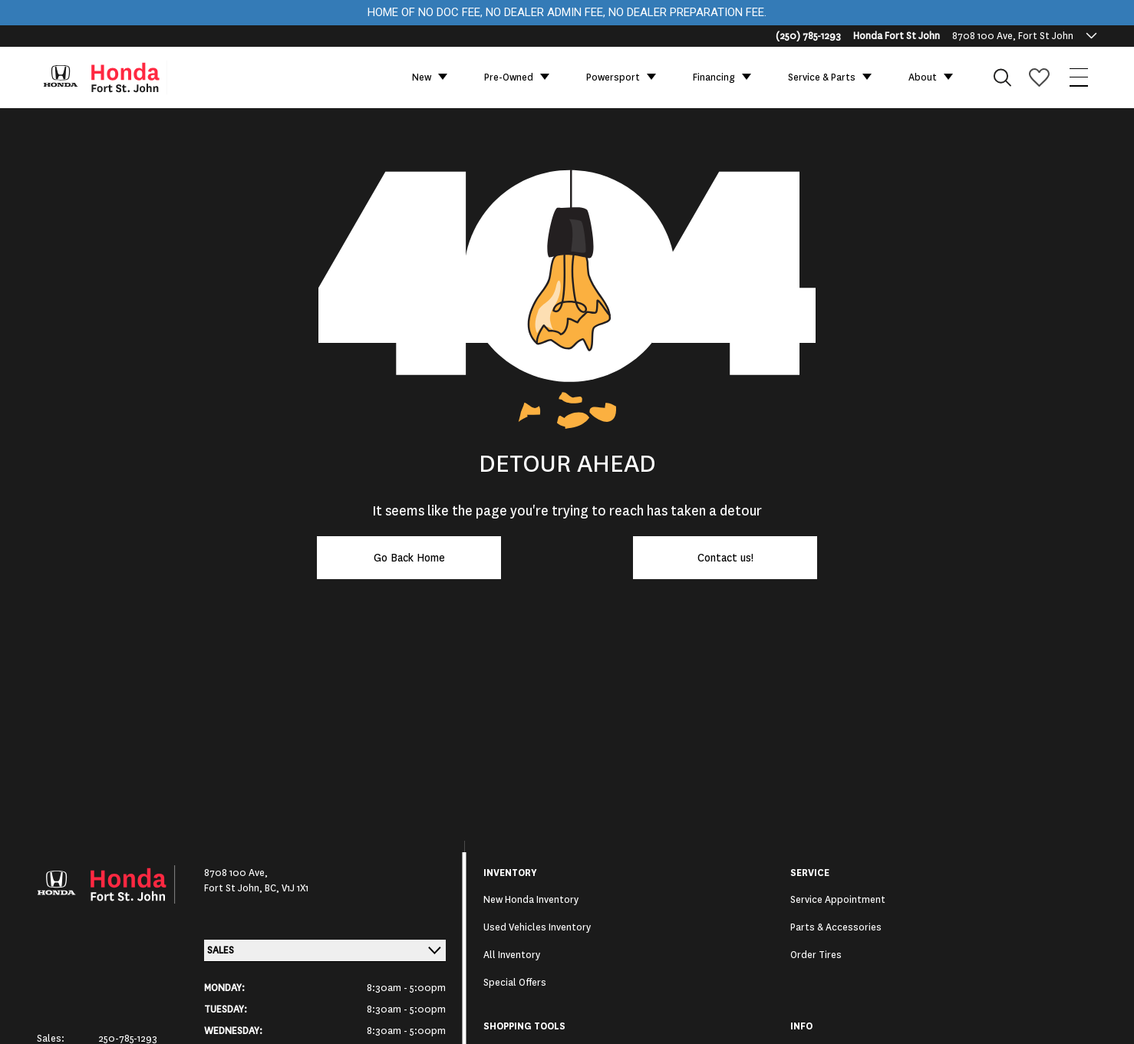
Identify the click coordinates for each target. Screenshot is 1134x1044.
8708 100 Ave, (236, 873)
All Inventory (511, 955)
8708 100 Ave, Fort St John (1012, 36)
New (421, 77)
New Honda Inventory (531, 900)
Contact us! (725, 558)
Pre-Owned (508, 77)
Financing (714, 77)
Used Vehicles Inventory (537, 927)
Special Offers (514, 982)
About (922, 77)
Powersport (613, 77)
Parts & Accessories (836, 927)
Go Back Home (409, 558)
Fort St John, (234, 888)
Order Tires (816, 955)
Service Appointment (837, 900)
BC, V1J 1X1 (286, 888)
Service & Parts (821, 77)
